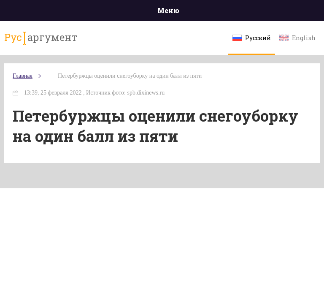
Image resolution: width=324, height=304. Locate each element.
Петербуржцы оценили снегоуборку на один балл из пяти (130, 76)
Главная (22, 76)
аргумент (40, 37)
